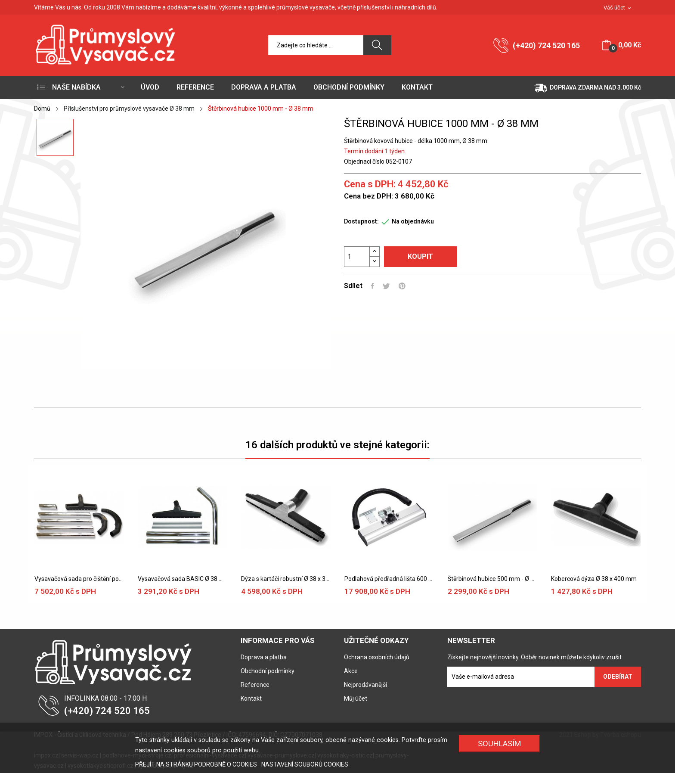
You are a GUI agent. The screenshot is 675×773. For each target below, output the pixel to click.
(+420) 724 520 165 (546, 45)
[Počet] (357, 256)
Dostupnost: (361, 221)
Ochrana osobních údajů (376, 657)
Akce (351, 670)
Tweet (386, 285)
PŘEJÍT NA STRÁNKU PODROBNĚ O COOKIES (196, 764)
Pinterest (402, 285)
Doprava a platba (264, 657)
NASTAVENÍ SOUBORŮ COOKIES (304, 764)
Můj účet (355, 698)
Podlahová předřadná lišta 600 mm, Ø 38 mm (389, 578)
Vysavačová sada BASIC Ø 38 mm (182, 578)
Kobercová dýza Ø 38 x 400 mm (594, 578)
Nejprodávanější (365, 684)
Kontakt (251, 698)
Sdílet (372, 285)
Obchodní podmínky (267, 670)
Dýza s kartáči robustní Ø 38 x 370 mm (286, 578)
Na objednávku (413, 221)
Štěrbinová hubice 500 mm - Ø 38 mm (492, 578)
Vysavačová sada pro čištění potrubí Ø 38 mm (79, 578)
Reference (255, 684)
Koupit (420, 256)
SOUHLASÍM (499, 743)
